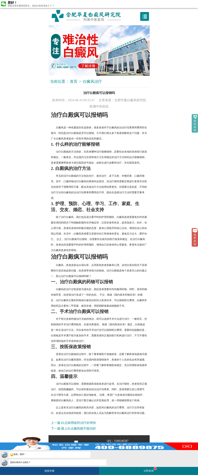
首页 (73, 81)
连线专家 (49, 470)
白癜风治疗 (92, 81)
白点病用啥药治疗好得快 (78, 422)
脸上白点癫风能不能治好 (78, 428)
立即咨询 (150, 469)
